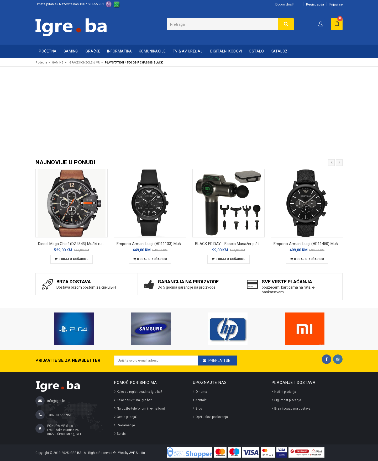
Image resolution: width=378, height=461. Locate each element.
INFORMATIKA (119, 51)
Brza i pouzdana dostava (292, 408)
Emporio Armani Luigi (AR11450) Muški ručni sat (308, 243)
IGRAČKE (93, 51)
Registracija (315, 4)
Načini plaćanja (285, 392)
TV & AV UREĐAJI (188, 51)
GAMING (71, 51)
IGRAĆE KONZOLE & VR (84, 62)
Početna (48, 51)
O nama (201, 392)
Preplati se (219, 360)
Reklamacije (126, 425)
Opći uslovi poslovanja (212, 417)
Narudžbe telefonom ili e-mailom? (141, 408)
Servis (121, 434)
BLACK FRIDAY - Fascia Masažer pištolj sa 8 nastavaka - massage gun (230, 243)
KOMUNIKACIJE (152, 51)
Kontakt (201, 400)
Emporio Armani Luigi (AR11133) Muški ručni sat (151, 243)
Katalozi (279, 51)
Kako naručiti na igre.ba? (134, 400)
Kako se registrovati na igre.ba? (139, 392)
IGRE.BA (76, 453)
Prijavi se (336, 4)
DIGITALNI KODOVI (226, 51)
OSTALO (256, 51)
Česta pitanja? (127, 417)
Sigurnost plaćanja (287, 400)
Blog (199, 408)
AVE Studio (137, 453)
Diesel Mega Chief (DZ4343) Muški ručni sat (73, 243)
